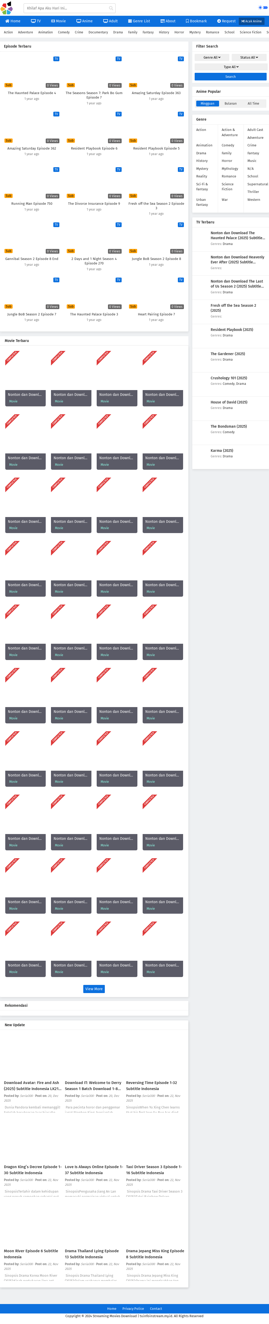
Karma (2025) (222, 450)
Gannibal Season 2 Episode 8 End (31, 259)
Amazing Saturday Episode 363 (156, 93)
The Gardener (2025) (228, 354)
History (164, 32)
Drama (118, 32)
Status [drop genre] (249, 57)
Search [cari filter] (230, 77)
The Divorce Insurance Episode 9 (94, 204)
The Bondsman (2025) (229, 426)
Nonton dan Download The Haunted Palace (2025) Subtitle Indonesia (236, 238)
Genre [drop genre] (212, 57)
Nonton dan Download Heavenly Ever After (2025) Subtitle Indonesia (237, 262)
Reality (201, 176)
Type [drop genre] (231, 67)
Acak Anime (251, 21)
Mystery (195, 32)
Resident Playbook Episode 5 (156, 148)
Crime (79, 32)
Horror (179, 32)
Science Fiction (250, 32)
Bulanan (231, 103)
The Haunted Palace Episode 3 (94, 314)
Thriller (253, 192)
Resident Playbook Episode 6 (94, 148)
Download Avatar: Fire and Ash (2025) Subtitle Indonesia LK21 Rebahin (31, 1088)
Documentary (98, 32)
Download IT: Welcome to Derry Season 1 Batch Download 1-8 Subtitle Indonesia (93, 1088)
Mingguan (207, 103)
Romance (212, 32)
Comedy (64, 32)
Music (251, 161)
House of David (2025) (229, 402)
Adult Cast (255, 130)
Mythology (230, 169)
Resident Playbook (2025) (232, 330)
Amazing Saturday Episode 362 (31, 148)
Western (253, 200)
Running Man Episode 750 (31, 204)
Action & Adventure (230, 132)
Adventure (25, 32)
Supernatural (257, 184)
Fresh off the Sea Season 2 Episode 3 (156, 206)
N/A (250, 169)
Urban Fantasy (202, 202)
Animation (45, 32)
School (230, 32)
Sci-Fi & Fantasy (202, 186)
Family (132, 32)
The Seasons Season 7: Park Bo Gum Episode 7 (94, 95)
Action (8, 32)
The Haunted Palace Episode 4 (32, 93)
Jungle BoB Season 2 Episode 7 (31, 314)
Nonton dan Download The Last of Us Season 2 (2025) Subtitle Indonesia (237, 286)
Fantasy (148, 32)
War (225, 200)
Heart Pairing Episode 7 (156, 314)
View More (94, 989)
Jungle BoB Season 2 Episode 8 (156, 259)
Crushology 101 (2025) (229, 378)
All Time (253, 103)
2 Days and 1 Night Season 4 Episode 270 (94, 261)
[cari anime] (111, 8)
